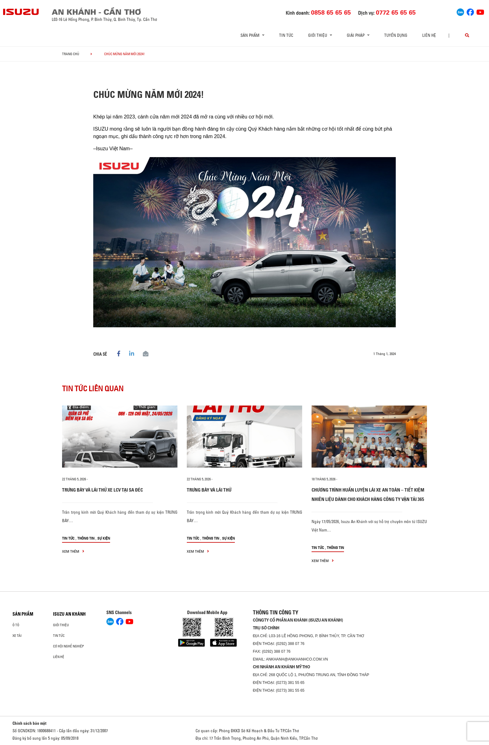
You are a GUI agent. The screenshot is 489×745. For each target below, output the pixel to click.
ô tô (15, 625)
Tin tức (286, 35)
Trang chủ (70, 54)
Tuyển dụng (395, 35)
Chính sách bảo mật (29, 723)
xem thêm (73, 551)
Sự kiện (103, 538)
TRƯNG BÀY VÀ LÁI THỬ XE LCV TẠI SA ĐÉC (102, 490)
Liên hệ (429, 35)
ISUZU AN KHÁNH (69, 614)
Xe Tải (17, 635)
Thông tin (85, 538)
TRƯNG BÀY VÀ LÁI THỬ (209, 490)
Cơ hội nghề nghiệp (68, 646)
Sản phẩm (22, 614)
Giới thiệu (61, 625)
